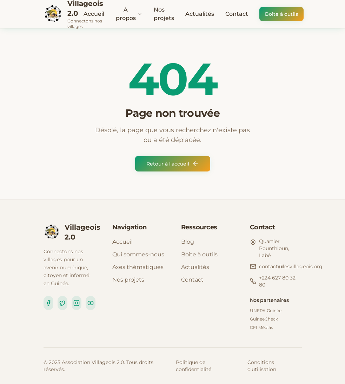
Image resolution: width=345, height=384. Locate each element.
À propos (129, 13)
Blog (187, 241)
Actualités (199, 14)
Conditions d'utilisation (261, 365)
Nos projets (164, 13)
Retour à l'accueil (172, 163)
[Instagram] (76, 303)
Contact (236, 14)
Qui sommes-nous (138, 254)
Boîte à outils (281, 14)
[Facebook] (48, 303)
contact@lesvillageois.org (291, 266)
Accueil (94, 14)
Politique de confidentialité (193, 365)
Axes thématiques (138, 267)
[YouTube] (90, 303)
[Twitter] (62, 303)
